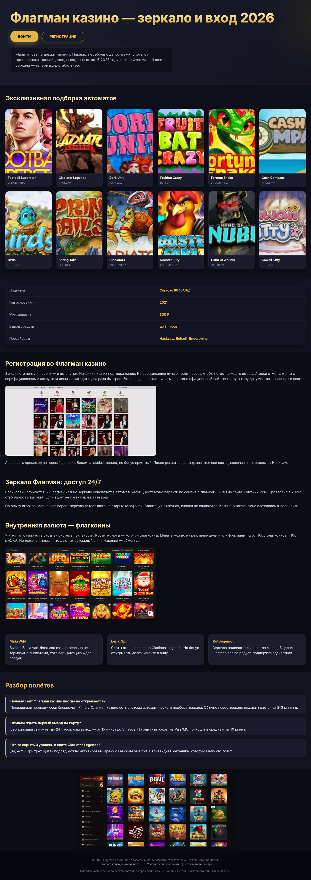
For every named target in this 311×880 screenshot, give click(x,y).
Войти (24, 36)
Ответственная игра (199, 864)
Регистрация (63, 36)
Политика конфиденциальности (119, 864)
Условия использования (163, 864)
